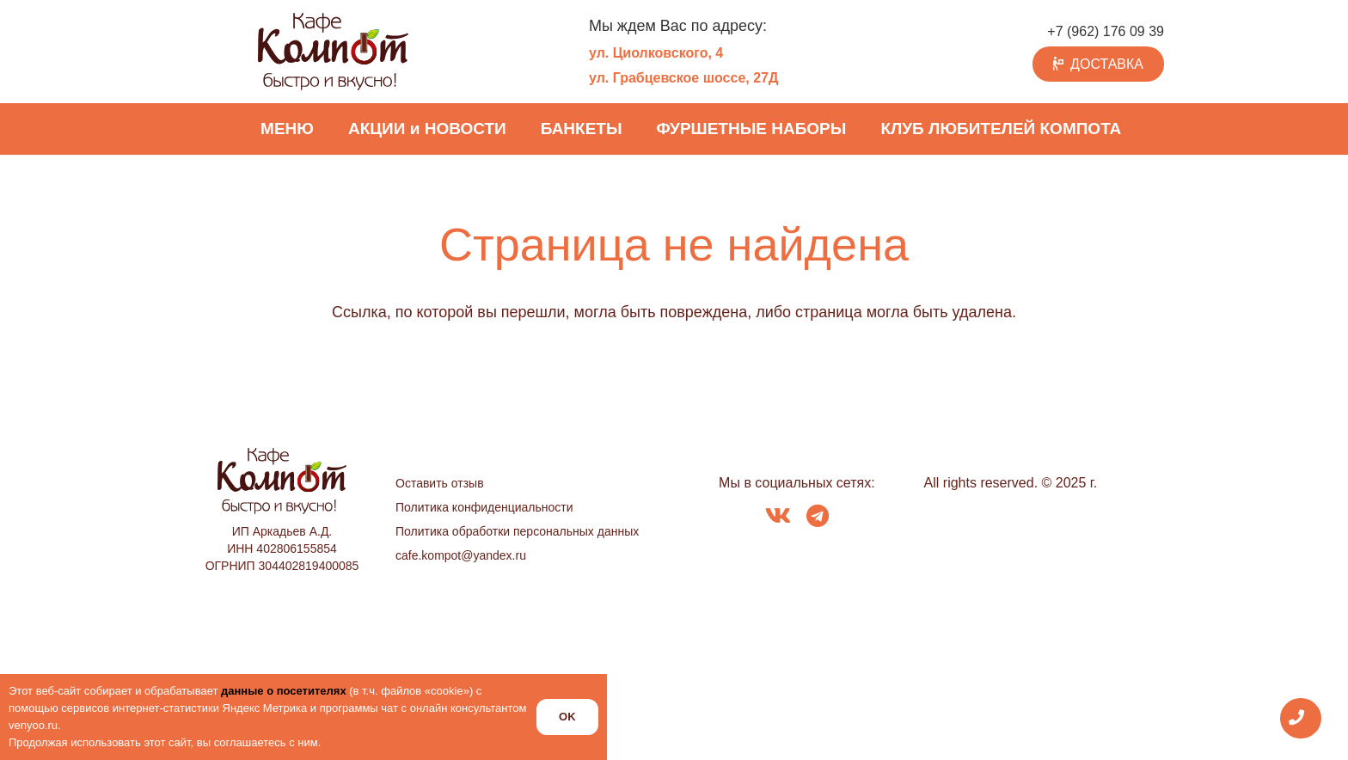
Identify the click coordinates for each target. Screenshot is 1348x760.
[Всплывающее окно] (1301, 718)
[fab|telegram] (817, 517)
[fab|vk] (778, 517)
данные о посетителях (283, 690)
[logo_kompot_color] (333, 51)
